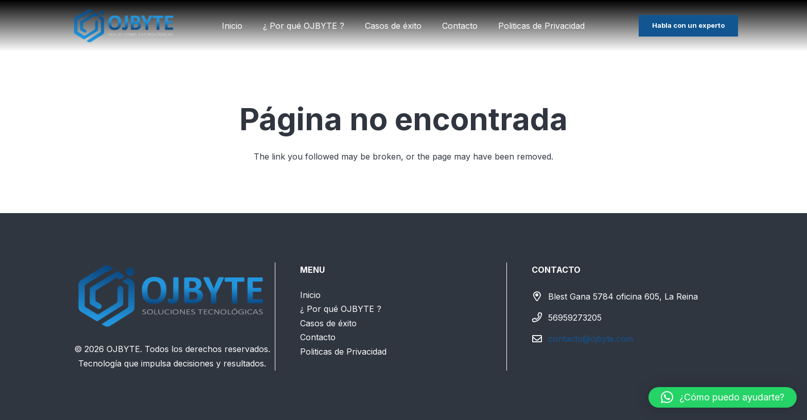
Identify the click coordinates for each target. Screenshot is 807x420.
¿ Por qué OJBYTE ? (340, 309)
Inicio (310, 295)
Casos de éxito (328, 323)
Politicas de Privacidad (343, 351)
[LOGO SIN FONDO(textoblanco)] (124, 26)
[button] (722, 397)
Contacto (318, 337)
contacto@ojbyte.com (590, 339)
